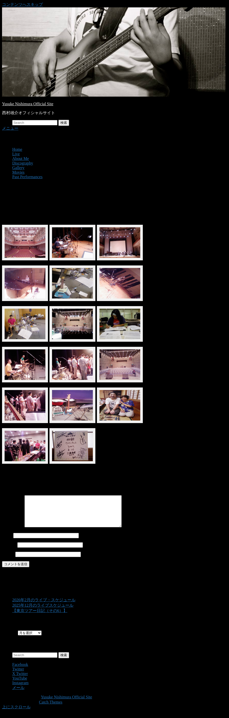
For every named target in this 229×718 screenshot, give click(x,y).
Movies (18, 172)
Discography (22, 163)
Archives (9, 639)
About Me (20, 158)
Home (17, 149)
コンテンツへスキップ (22, 4)
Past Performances (27, 177)
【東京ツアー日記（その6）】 (39, 617)
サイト (8, 560)
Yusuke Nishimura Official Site (27, 104)
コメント (12, 532)
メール (8, 551)
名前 (6, 541)
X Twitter (20, 680)
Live (16, 154)
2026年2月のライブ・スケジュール (43, 606)
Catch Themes (50, 708)
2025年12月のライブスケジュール (42, 611)
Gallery (18, 168)
